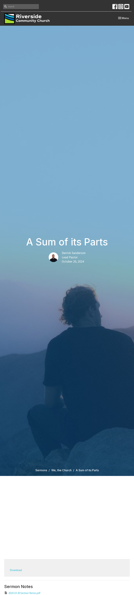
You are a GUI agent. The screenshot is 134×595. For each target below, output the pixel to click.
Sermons (41, 470)
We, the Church (61, 470)
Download (16, 570)
